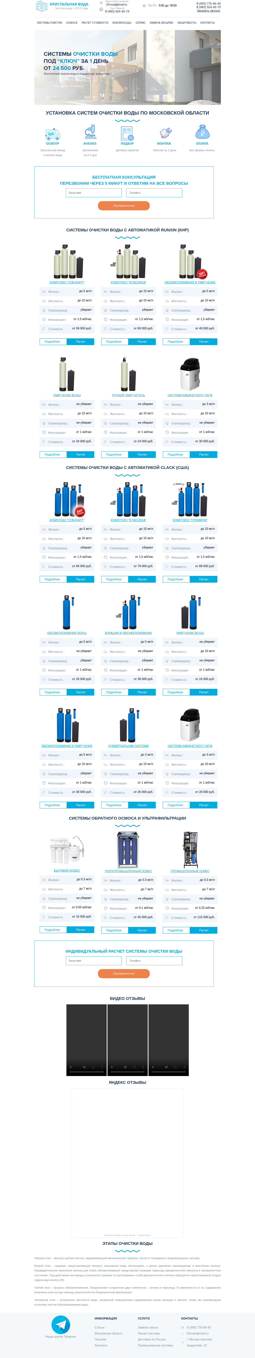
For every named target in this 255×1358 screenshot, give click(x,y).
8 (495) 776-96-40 (209, 3)
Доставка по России (152, 1339)
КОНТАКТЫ (208, 22)
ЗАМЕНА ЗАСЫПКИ (161, 22)
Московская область (109, 1333)
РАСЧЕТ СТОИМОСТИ (95, 22)
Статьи (99, 1327)
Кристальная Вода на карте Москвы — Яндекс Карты (127, 1235)
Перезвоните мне (124, 205)
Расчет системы (149, 1333)
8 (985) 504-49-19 (117, 11)
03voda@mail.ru (116, 4)
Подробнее (52, 341)
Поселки (100, 1339)
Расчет (81, 341)
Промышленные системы (155, 1345)
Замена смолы (148, 1327)
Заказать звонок (208, 11)
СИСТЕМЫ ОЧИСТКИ (49, 22)
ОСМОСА (71, 22)
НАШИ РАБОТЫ (186, 22)
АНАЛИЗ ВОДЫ (121, 22)
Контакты (101, 1345)
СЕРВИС (141, 22)
